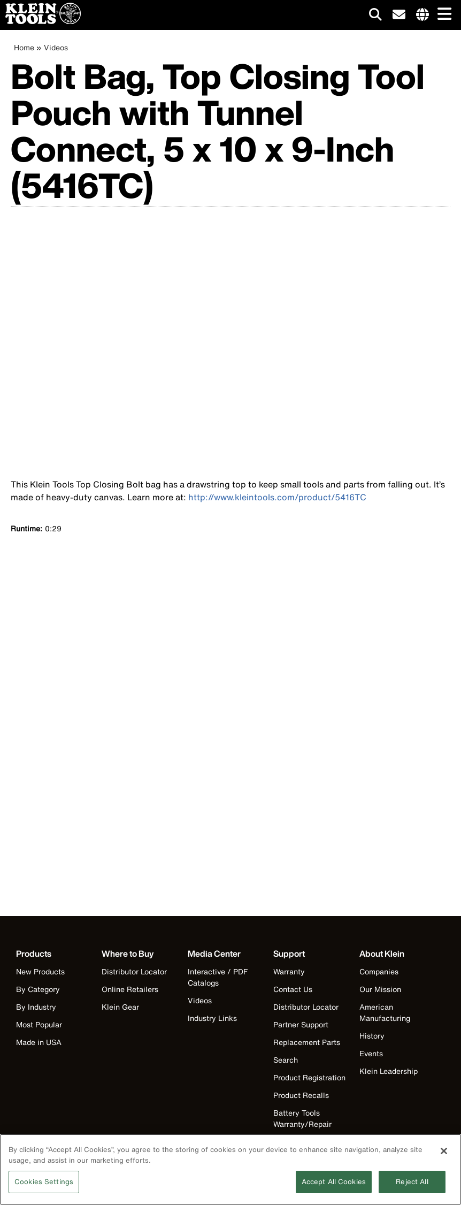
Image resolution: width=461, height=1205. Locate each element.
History (372, 1035)
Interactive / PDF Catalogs (218, 977)
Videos (56, 47)
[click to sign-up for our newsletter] (399, 15)
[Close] (444, 1151)
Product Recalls (301, 1095)
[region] (230, 1169)
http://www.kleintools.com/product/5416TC (277, 497)
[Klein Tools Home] (40, 21)
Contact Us (292, 989)
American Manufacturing (384, 1012)
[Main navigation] (442, 14)
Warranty (289, 971)
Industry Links (212, 1018)
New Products (40, 971)
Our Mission (380, 989)
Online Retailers (130, 989)
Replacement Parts (306, 1042)
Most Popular (39, 1024)
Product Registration (309, 1077)
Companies (378, 971)
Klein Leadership (388, 1071)
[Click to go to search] (375, 16)
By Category (38, 989)
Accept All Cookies (334, 1182)
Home (24, 47)
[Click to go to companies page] (422, 15)
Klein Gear (120, 1006)
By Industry (36, 1006)
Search (285, 1059)
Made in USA (39, 1042)
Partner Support (300, 1024)
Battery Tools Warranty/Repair (302, 1118)
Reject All (412, 1182)
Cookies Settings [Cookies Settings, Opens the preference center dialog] (43, 1182)
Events (371, 1053)
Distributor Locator (134, 971)
